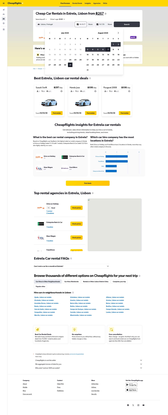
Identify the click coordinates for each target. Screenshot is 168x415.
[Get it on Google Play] (131, 385)
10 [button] (70, 49)
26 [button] (80, 60)
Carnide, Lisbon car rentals (79, 312)
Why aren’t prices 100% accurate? (88, 368)
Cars (34, 68)
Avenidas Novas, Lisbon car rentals (46, 303)
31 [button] (70, 65)
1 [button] (113, 44)
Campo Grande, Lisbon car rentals (117, 309)
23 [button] (65, 60)
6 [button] (49, 49)
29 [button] (60, 65)
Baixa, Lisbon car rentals (114, 303)
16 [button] (65, 55)
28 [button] (55, 65)
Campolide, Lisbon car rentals (44, 312)
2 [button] (65, 44)
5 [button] (80, 44)
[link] (88, 183)
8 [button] (59, 49)
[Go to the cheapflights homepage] (16, 3)
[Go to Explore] (3, 23)
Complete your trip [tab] (119, 281)
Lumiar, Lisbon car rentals (115, 312)
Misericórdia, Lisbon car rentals (81, 315)
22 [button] (60, 60)
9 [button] (65, 49)
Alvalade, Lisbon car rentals (44, 300)
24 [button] (70, 60)
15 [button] (60, 55)
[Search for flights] (3, 10)
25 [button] (75, 60)
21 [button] (55, 60)
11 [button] (75, 49)
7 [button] (54, 49)
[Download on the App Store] (131, 390)
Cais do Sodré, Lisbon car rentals (45, 309)
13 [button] (50, 55)
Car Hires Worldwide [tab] (71, 281)
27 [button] (50, 65)
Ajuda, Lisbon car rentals (42, 297)
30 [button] (65, 65)
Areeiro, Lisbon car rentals (79, 300)
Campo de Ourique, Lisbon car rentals (83, 309)
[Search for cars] (3, 19)
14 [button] (55, 55)
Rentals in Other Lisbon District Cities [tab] (95, 281)
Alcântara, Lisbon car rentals (80, 297)
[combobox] (41, 19)
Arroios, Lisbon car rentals (115, 300)
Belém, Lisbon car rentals (78, 306)
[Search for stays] (3, 14)
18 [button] (75, 55)
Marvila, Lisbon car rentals (43, 315)
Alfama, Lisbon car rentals (115, 297)
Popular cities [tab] (40, 286)
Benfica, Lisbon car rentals (115, 306)
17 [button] (70, 55)
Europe (40, 68)
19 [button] (80, 55)
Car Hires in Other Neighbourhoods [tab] (48, 281)
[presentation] (105, 14)
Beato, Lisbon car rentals (42, 306)
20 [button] (50, 60)
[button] (3, 3)
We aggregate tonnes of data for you (88, 364)
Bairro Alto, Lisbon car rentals (80, 303)
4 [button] (75, 44)
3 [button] (70, 44)
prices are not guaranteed (77, 354)
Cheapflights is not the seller (88, 360)
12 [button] (80, 49)
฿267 (100, 13)
